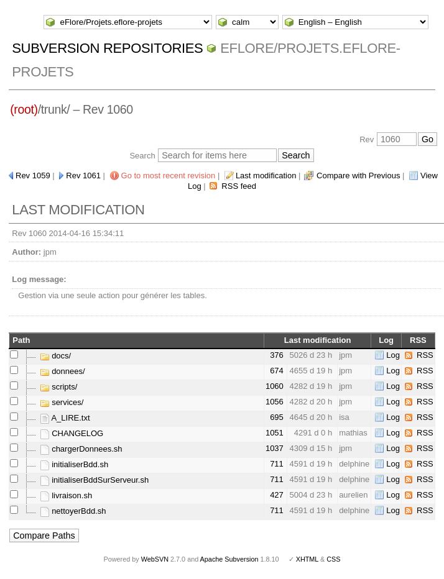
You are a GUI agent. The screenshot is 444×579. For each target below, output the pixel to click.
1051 (275, 432)
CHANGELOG (72, 433)
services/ (62, 402)
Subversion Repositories (107, 48)
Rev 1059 (33, 175)
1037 (275, 448)
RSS (425, 355)
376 (277, 355)
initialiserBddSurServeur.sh (94, 480)
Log (393, 355)
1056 (275, 401)
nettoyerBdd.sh (73, 511)
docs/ (56, 355)
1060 (275, 386)
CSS (333, 559)
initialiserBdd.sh (74, 464)
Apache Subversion (229, 559)
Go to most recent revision (168, 175)
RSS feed (238, 186)
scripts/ (59, 386)
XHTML (307, 559)
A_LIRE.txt (65, 417)
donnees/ (62, 371)
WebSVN (155, 559)
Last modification (266, 175)
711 (277, 463)
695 (277, 417)
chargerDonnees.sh (81, 449)
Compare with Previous (358, 175)
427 (277, 494)
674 (277, 370)
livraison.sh (66, 495)
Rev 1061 (83, 175)
